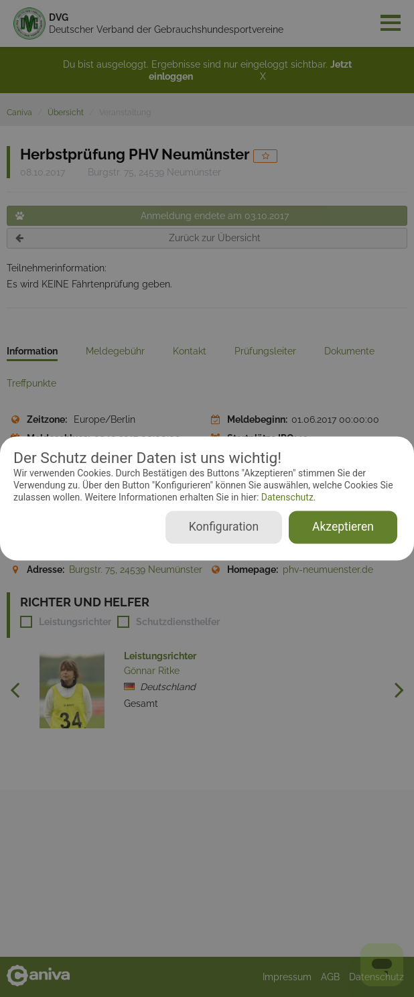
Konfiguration (224, 527)
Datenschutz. (287, 497)
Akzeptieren (343, 527)
